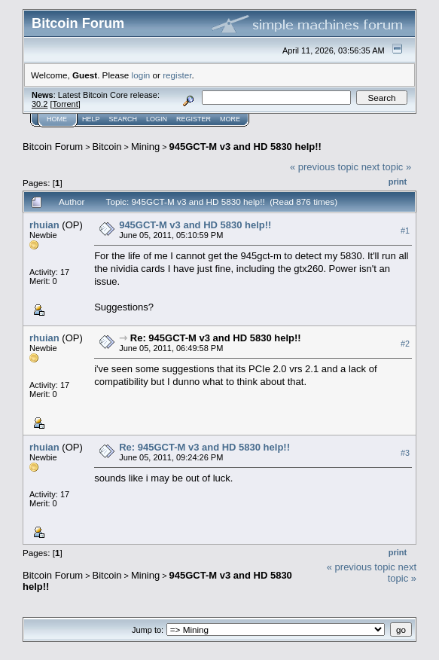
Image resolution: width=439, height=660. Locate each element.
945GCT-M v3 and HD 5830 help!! (245, 146)
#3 (405, 452)
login (141, 75)
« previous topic (324, 167)
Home (57, 119)
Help (91, 119)
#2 (405, 343)
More (230, 119)
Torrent (65, 103)
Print (398, 181)
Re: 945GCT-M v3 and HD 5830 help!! (215, 338)
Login (156, 119)
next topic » (386, 167)
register (177, 75)
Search (123, 119)
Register (193, 119)
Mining (145, 146)
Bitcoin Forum (53, 146)
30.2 (39, 103)
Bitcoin (107, 146)
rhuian (44, 225)
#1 (405, 230)
